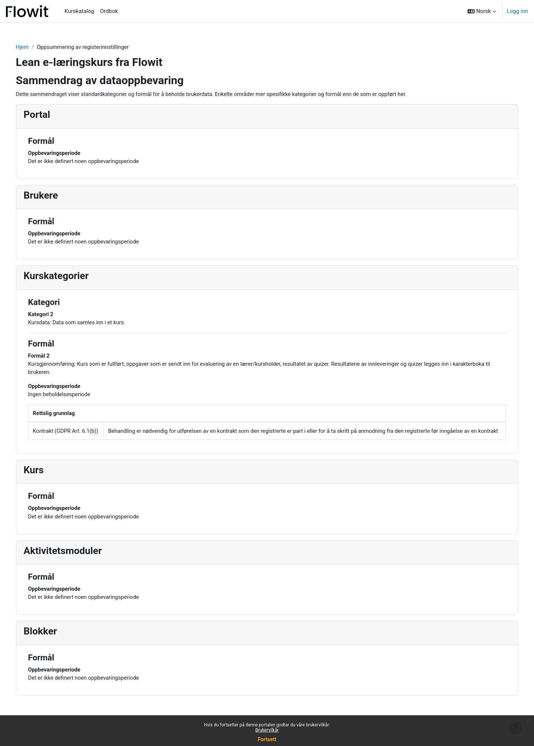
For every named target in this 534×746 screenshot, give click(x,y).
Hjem (32, 47)
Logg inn (517, 11)
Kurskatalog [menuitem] (79, 11)
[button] (481, 11)
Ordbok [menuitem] (109, 11)
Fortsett (267, 739)
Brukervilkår (267, 730)
